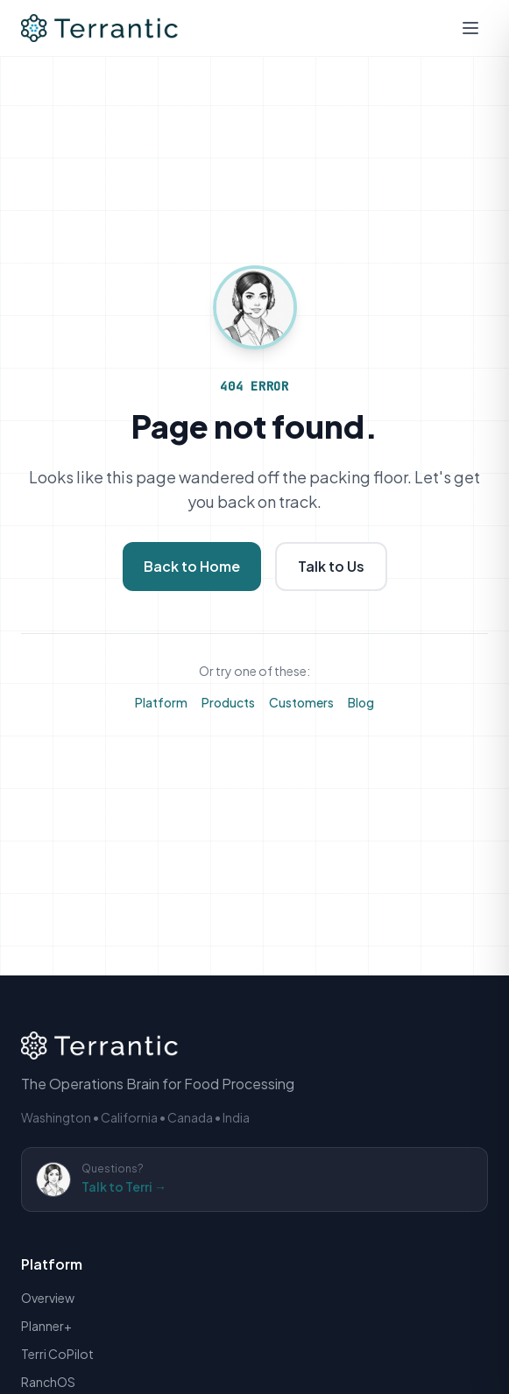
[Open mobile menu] (470, 28)
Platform (161, 702)
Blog (361, 702)
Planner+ (46, 1326)
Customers (301, 702)
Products (228, 702)
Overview (47, 1298)
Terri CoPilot (57, 1354)
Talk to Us (331, 566)
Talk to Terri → (123, 1186)
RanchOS (48, 1382)
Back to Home (192, 566)
